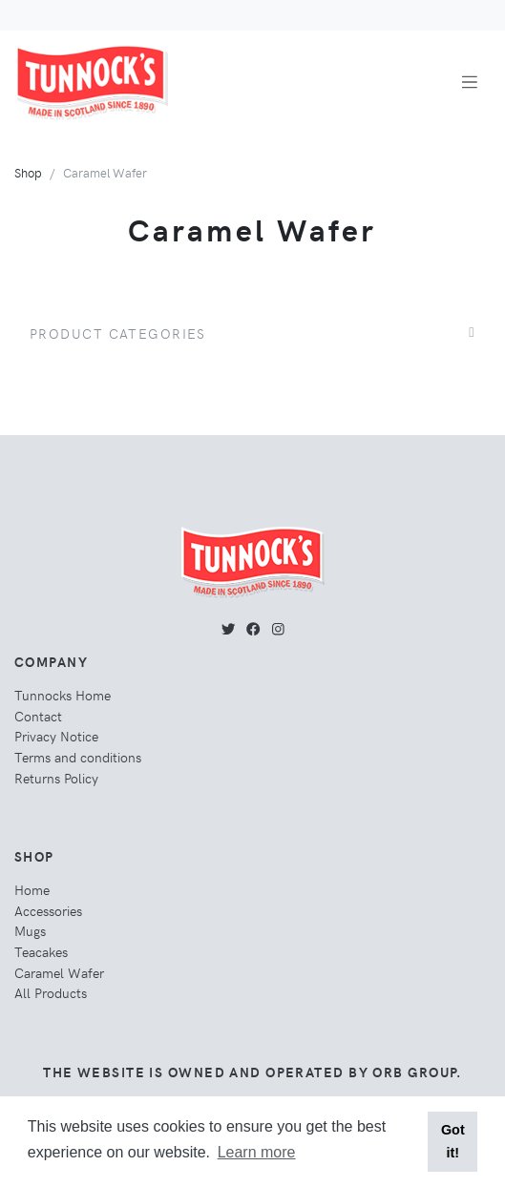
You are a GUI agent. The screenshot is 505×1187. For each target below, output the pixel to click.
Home (32, 889)
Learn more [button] (257, 1152)
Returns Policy (56, 777)
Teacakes (41, 951)
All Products (50, 992)
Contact (38, 715)
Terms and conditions (77, 756)
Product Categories (118, 333)
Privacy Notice (56, 735)
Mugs (30, 930)
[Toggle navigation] (470, 82)
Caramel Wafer (59, 972)
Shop (28, 172)
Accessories (48, 910)
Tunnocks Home (62, 694)
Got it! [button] (453, 1141)
